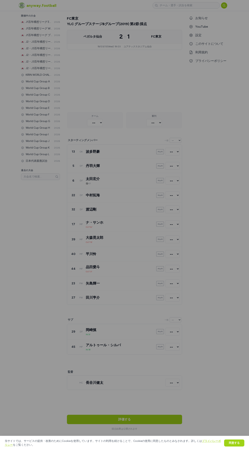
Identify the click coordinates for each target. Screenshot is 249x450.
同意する (234, 443)
